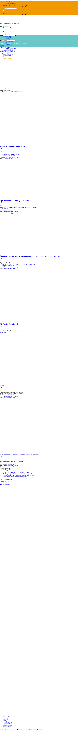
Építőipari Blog (7, 36)
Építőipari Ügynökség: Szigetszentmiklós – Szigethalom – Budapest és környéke (31, 256)
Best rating (21, 91)
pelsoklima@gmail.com (9, 397)
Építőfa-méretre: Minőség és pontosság (15, 201)
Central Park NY (23, 43)
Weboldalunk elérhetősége (11, 157)
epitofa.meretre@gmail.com (10, 212)
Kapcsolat (5, 56)
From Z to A (15, 91)
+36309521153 (10, 464)
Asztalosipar (6, 719)
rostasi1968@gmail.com (10, 268)
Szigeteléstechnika (7, 725)
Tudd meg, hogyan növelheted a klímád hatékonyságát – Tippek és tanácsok (21, 474)
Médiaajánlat (26, 729)
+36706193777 (10, 210)
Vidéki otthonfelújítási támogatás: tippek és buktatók (16, 472)
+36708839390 (10, 395)
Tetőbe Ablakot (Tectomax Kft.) (12, 146)
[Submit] (3, 10)
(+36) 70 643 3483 (4, 481)
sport (8, 38)
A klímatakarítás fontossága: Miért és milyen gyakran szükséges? (19, 475)
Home (4, 30)
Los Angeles (10, 43)
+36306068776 (10, 265)
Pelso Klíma (4, 385)
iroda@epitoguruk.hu (5, 484)
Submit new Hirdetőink (5, 23)
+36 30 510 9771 (11, 155)
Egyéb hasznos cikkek (9, 54)
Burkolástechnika (10, 51)
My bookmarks (15, 23)
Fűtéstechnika (9, 45)
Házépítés (8, 52)
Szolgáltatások (7, 55)
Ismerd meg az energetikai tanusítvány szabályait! (15, 476)
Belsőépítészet (9, 39)
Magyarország (6, 32)
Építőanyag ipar (10, 41)
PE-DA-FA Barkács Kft (9, 324)
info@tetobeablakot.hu (9, 158)
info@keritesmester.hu (9, 467)
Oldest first (3, 91)
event (15, 38)
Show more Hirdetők (5, 468)
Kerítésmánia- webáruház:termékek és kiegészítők (20, 455)
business (11, 38)
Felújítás (8, 44)
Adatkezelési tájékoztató (36, 729)
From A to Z (9, 91)
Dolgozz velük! (7, 58)
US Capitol (16, 43)
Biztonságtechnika (7, 723)
